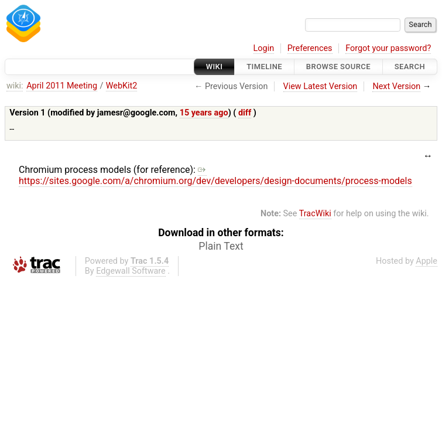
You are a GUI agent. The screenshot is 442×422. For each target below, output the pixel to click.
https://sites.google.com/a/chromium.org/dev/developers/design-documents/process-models (215, 175)
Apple (426, 261)
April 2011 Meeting (61, 86)
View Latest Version (320, 86)
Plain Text (220, 246)
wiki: (14, 86)
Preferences (310, 48)
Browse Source (338, 66)
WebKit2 (122, 86)
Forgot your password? (388, 48)
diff (244, 113)
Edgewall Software (131, 271)
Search (410, 66)
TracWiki (315, 214)
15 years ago (204, 113)
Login (264, 48)
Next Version (396, 86)
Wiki (214, 66)
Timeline (264, 66)
